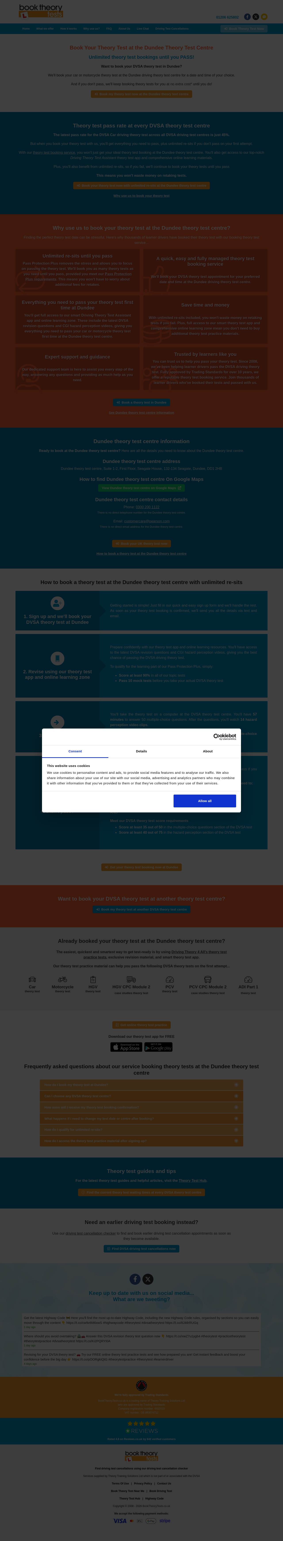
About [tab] (208, 751)
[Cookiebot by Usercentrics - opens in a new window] (216, 737)
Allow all (205, 801)
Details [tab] (141, 751)
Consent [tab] (75, 751)
